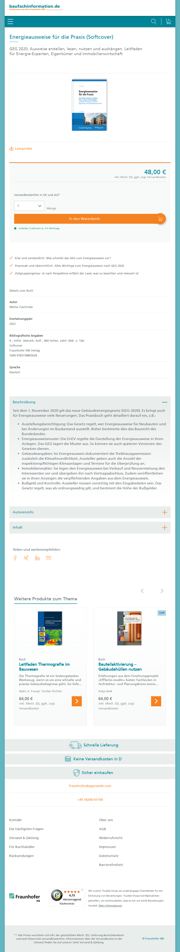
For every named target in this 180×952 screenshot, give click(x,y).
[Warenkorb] (168, 10)
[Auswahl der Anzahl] (29, 206)
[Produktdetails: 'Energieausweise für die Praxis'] (90, 107)
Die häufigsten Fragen (26, 829)
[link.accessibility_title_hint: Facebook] (15, 558)
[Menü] (82, 891)
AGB (102, 829)
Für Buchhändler (22, 847)
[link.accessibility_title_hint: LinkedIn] (37, 558)
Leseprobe (22, 148)
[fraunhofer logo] (24, 898)
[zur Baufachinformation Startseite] (90, 7)
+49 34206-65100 (90, 800)
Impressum (107, 847)
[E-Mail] (48, 558)
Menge (51, 208)
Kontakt (15, 820)
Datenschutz (109, 856)
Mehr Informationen (110, 905)
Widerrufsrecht (111, 838)
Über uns (106, 820)
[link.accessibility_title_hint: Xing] (26, 558)
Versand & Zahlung (24, 838)
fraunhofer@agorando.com (90, 786)
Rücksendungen (21, 856)
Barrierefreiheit (111, 865)
